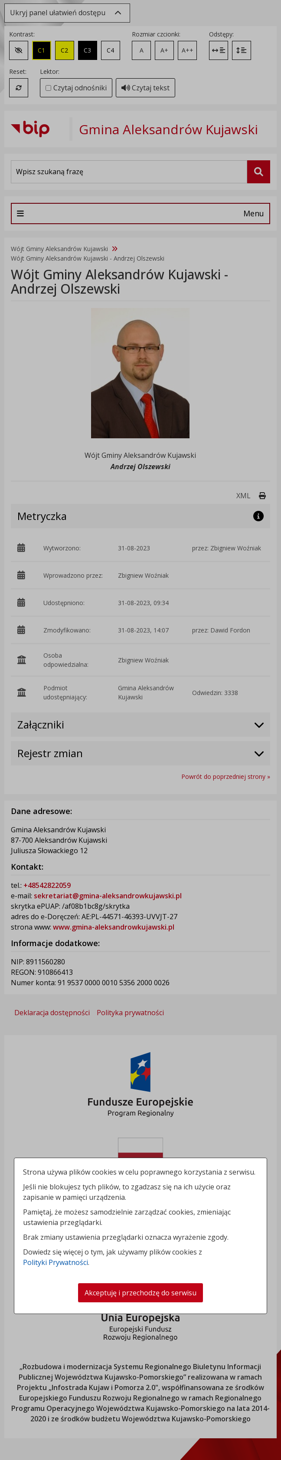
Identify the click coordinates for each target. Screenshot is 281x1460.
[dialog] (140, 730)
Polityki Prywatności (55, 1262)
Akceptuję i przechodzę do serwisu (140, 1293)
